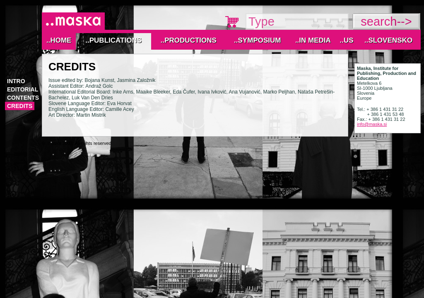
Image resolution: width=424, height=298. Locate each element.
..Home (58, 40)
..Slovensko (388, 40)
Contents (23, 97)
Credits (19, 106)
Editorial (22, 89)
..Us (346, 40)
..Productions (189, 40)
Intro (16, 81)
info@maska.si (372, 124)
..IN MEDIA (313, 40)
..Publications (113, 40)
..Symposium (257, 40)
